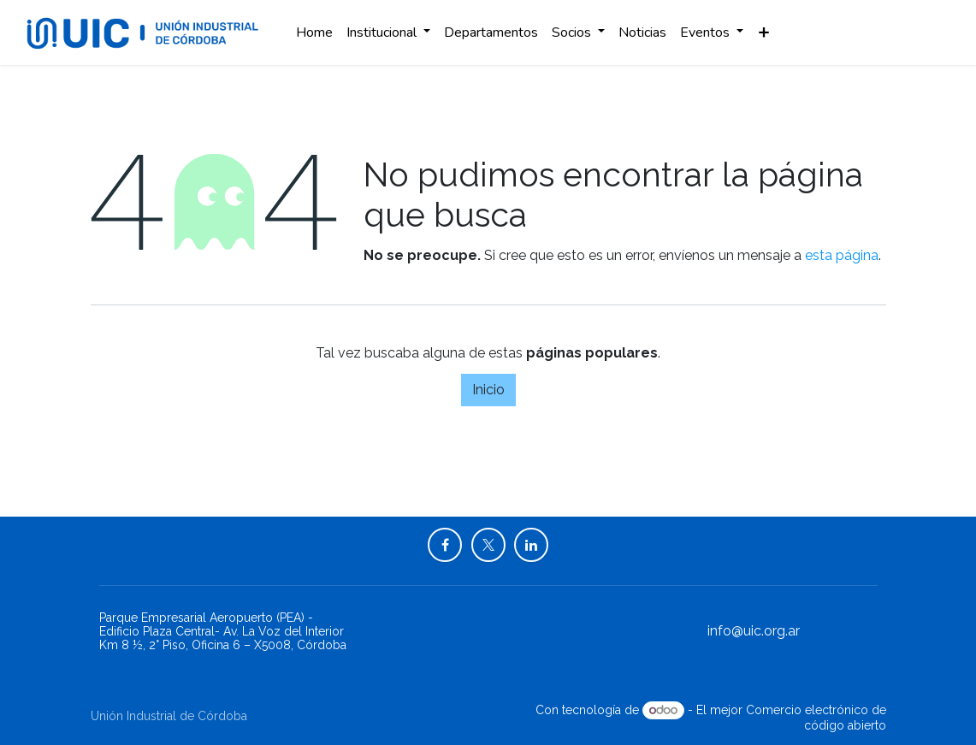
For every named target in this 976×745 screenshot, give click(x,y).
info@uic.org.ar (753, 631)
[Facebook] (445, 545)
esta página (841, 255)
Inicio (488, 389)
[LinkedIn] (531, 545)
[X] (488, 545)
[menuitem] (314, 32)
